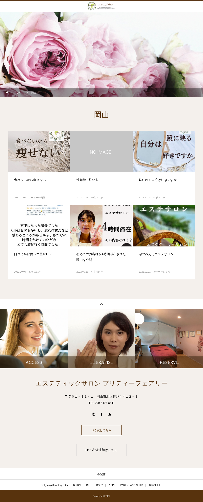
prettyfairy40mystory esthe (55, 485)
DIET (89, 485)
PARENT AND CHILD (131, 485)
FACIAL (112, 485)
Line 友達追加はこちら (101, 450)
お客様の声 (35, 271)
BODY (99, 485)
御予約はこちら (101, 430)
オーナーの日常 (37, 197)
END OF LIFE (155, 485)
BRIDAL (77, 485)
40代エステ (97, 197)
